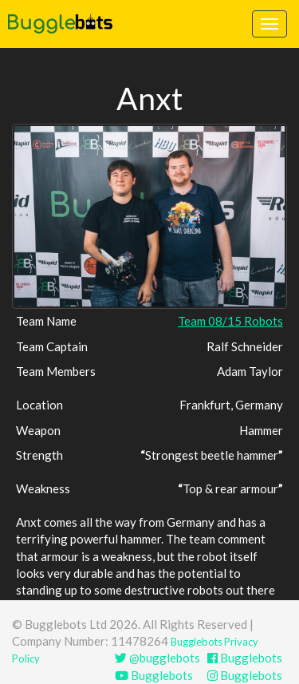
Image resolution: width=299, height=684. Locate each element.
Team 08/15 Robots (230, 321)
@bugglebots (157, 657)
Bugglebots (244, 657)
